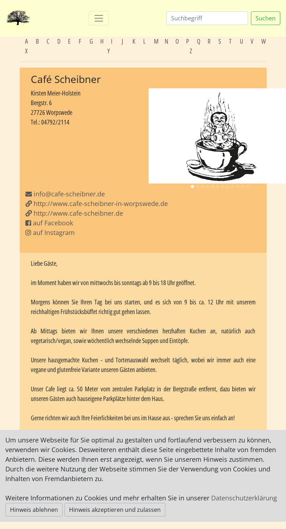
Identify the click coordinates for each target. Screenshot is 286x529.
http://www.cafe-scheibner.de (74, 213)
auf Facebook (49, 223)
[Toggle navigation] (99, 18)
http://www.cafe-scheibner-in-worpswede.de (96, 203)
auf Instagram (50, 232)
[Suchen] (207, 18)
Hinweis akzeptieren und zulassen (115, 510)
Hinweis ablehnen (34, 510)
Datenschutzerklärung (244, 498)
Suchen (266, 18)
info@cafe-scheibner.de (69, 194)
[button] (159, 135)
